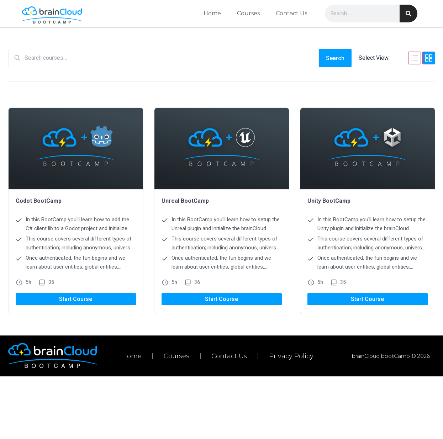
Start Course (75, 299)
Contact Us (291, 13)
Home (212, 13)
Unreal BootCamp (185, 200)
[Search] (408, 13)
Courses (248, 13)
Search (335, 58)
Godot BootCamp (39, 200)
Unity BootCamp (328, 200)
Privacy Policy (291, 356)
